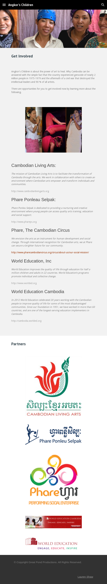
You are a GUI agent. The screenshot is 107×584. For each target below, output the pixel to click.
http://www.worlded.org (24, 283)
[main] (53, 56)
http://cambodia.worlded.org (26, 320)
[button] (4, 4)
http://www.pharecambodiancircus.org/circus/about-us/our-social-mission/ (50, 252)
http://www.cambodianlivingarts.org (30, 191)
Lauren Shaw (85, 576)
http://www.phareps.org (24, 221)
